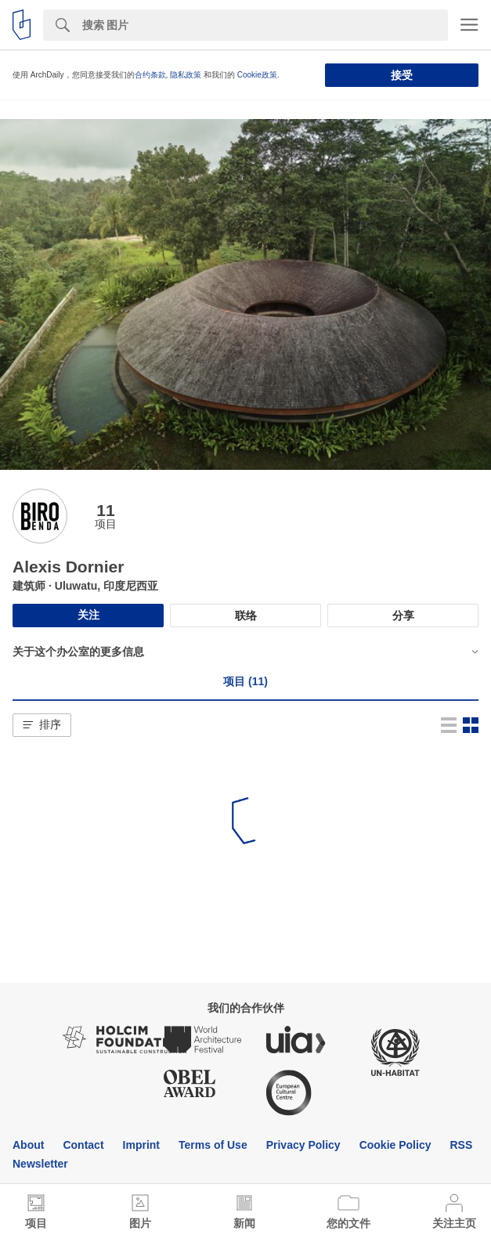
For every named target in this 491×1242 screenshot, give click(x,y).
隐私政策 (185, 74)
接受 (402, 75)
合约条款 (150, 74)
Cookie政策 (257, 74)
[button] (42, 725)
